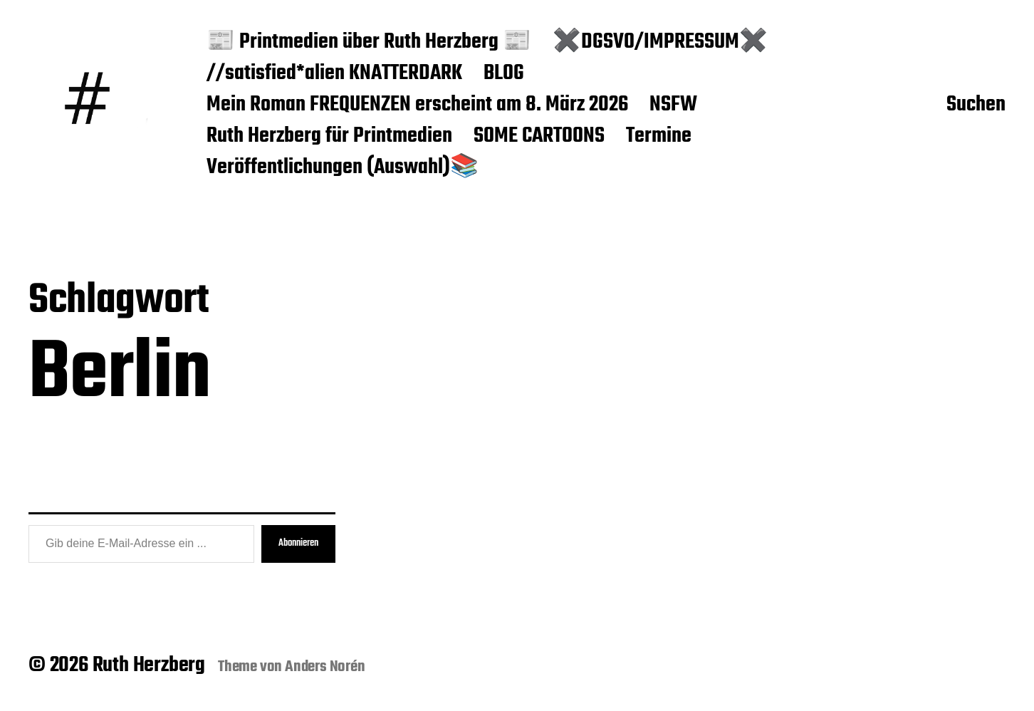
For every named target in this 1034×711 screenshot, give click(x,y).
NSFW (673, 105)
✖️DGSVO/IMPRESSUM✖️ (660, 43)
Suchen (976, 105)
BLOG (504, 74)
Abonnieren (298, 543)
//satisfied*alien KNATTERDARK (334, 74)
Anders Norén (325, 667)
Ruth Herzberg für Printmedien (329, 137)
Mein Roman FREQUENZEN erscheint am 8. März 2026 (417, 105)
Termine (658, 137)
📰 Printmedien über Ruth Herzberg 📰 (369, 43)
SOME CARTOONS (539, 137)
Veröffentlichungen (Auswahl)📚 (343, 168)
